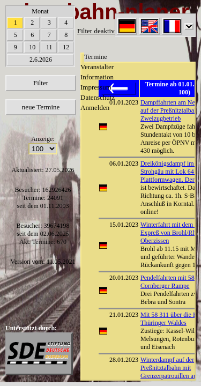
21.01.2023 (123, 314)
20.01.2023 (123, 277)
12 (66, 47)
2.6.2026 (40, 59)
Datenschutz (97, 97)
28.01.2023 (123, 359)
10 (32, 47)
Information (97, 77)
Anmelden (94, 107)
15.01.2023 (123, 224)
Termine (95, 57)
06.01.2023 (123, 163)
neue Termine (41, 107)
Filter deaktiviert (100, 31)
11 (49, 47)
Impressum (95, 87)
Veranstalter (97, 67)
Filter (40, 83)
